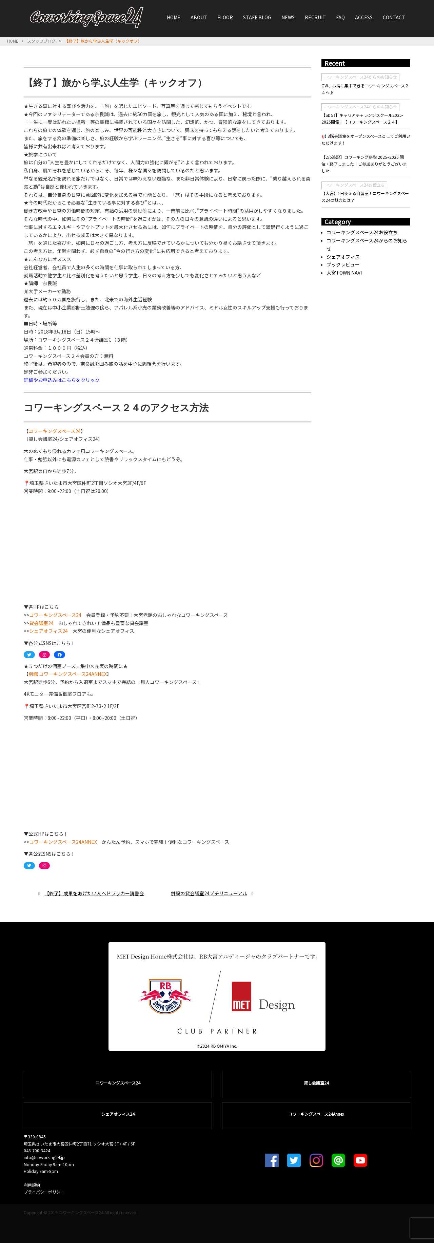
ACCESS (364, 17)
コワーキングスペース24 (54, 431)
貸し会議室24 (316, 1083)
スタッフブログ (41, 41)
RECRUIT (315, 17)
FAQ (340, 17)
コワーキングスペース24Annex (316, 1114)
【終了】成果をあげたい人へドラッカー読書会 (94, 893)
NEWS (288, 17)
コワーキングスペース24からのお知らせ (360, 77)
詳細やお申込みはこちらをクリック (62, 380)
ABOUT (199, 17)
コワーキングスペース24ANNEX (63, 841)
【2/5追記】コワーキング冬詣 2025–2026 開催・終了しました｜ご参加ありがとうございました (364, 164)
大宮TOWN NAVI (344, 272)
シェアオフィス (343, 256)
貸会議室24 (41, 623)
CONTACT (394, 17)
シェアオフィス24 (48, 630)
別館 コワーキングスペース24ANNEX (67, 673)
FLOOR (225, 17)
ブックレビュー (343, 264)
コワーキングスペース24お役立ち (354, 185)
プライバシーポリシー (44, 1192)
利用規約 (32, 1185)
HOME (173, 17)
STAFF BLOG (257, 17)
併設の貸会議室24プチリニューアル (209, 893)
